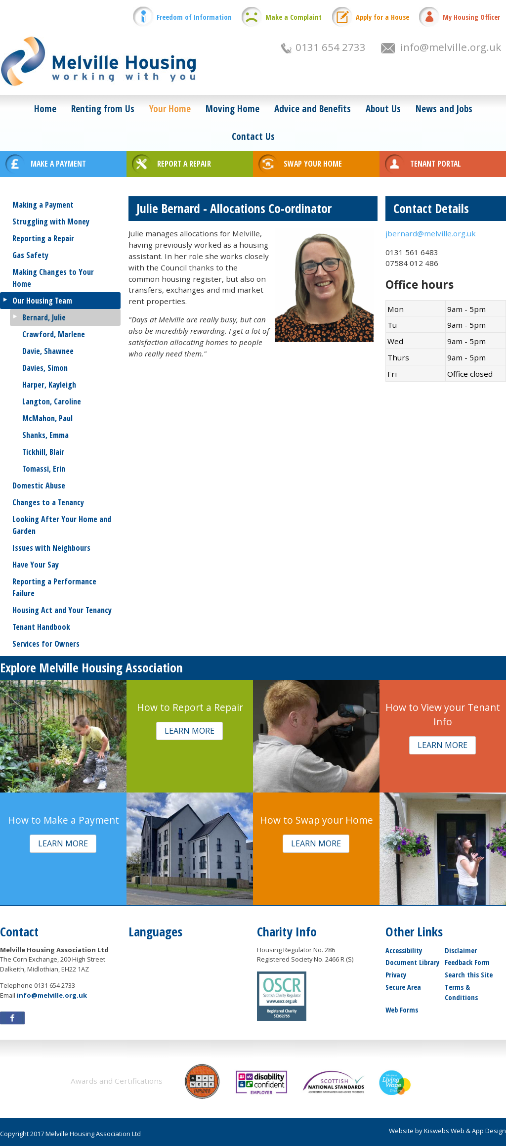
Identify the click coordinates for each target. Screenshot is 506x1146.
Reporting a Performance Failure (54, 587)
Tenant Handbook (41, 626)
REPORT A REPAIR (184, 163)
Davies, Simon (45, 367)
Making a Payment (43, 204)
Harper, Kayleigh (49, 384)
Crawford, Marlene (53, 334)
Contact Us (253, 136)
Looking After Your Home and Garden (61, 525)
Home (45, 108)
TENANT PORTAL (435, 163)
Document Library (412, 962)
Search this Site (469, 974)
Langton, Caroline (51, 401)
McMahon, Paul (47, 418)
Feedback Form (467, 962)
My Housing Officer (471, 17)
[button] (189, 731)
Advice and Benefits (312, 108)
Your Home (170, 108)
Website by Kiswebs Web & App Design (447, 1130)
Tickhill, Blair (43, 451)
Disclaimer (461, 950)
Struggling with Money (50, 221)
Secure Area (403, 987)
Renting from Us (102, 108)
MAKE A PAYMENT (58, 163)
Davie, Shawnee (48, 351)
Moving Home (232, 108)
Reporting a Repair (43, 238)
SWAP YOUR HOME (313, 163)
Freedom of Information (194, 17)
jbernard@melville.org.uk (430, 233)
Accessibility (403, 950)
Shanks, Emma (45, 435)
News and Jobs (444, 108)
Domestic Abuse (38, 485)
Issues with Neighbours (51, 547)
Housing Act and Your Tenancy (62, 610)
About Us (383, 108)
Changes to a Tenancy (48, 502)
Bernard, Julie (44, 317)
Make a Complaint (293, 17)
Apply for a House (382, 17)
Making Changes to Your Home (53, 277)
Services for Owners (46, 643)
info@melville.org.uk (450, 47)
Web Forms (401, 1009)
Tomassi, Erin (43, 468)
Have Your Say (35, 564)
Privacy (395, 974)
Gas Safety (30, 255)
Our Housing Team (42, 300)
